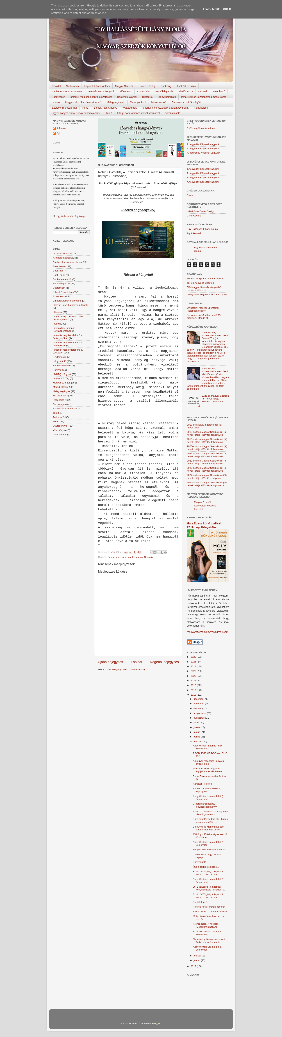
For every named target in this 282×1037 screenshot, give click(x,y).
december (199, 699)
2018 (194, 694)
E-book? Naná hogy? (64, 292)
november (199, 703)
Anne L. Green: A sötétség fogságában (207, 790)
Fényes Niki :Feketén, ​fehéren (209, 906)
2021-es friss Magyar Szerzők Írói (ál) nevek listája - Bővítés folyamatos (207, 455)
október (198, 708)
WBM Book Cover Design (200, 211)
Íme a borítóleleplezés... (206, 866)
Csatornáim (72, 86)
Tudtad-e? (147, 96)
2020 (194, 685)
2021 (194, 680)
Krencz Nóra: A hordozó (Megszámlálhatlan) (206, 925)
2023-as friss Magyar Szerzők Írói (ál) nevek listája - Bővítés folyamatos (207, 469)
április (197, 736)
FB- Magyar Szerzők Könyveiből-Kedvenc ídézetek (204, 288)
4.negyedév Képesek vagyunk (203, 182)
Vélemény (58, 430)
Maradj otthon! (138, 102)
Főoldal (57, 86)
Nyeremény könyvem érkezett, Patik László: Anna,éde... (209, 940)
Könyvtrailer (143, 91)
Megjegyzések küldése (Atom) (128, 669)
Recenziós (58, 400)
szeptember (200, 713)
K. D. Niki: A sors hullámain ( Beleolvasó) (208, 933)
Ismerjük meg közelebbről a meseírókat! (203, 96)
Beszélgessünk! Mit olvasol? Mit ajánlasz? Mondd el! (204, 316)
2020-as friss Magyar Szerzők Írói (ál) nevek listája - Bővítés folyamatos (207, 448)
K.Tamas (61, 128)
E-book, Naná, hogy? (105, 107)
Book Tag (166, 86)
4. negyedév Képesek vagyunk (203, 152)
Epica (190, 195)
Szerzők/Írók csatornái (64, 107)
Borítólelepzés (200, 902)
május (197, 732)
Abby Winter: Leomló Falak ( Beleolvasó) (208, 948)
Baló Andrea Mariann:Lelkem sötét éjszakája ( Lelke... (208, 828)
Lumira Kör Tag (147, 86)
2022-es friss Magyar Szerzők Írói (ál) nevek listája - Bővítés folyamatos (207, 462)
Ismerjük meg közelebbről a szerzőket (91, 96)
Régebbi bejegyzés (164, 662)
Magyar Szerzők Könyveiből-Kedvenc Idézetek (205, 505)
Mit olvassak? (159, 102)
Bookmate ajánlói (127, 96)
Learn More (211, 9)
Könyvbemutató (167, 96)
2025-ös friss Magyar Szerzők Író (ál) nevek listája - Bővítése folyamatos (207, 484)
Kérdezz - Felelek (202, 783)
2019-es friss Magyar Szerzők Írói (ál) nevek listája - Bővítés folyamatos (207, 440)
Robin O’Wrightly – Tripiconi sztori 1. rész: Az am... (208, 873)
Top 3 (109, 113)
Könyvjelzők (201, 107)
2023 (194, 671)
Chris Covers (194, 215)
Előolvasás (126, 91)
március (198, 741)
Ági (58, 133)
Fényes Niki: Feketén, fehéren (209, 849)
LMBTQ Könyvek (62, 374)
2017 (194, 966)
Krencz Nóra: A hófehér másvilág (210, 911)
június (197, 727)
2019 (194, 690)
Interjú (56, 323)
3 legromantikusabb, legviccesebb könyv (205, 805)
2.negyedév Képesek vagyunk (203, 173)
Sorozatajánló (172, 113)
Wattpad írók (129, 107)
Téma (85, 107)
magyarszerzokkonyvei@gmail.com (207, 632)
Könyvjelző (59, 370)
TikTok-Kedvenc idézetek (200, 283)
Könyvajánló (127, 557)
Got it (227, 9)
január (197, 960)
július (197, 722)
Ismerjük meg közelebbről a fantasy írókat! (165, 107)
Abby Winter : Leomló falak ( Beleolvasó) (208, 747)
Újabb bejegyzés (110, 662)
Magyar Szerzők (124, 86)
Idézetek (203, 91)
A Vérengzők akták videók (201, 128)
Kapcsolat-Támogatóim (97, 86)
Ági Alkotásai (194, 233)
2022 (194, 676)
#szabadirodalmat (62, 253)
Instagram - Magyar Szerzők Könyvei (207, 294)
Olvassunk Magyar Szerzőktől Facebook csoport (203, 309)
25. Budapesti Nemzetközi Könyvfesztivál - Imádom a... (209, 888)
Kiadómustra (186, 91)
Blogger (156, 1023)
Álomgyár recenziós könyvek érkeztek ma (208, 762)
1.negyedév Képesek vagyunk (203, 144)
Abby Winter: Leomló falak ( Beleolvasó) (208, 797)
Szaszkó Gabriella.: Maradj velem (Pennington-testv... (211, 813)
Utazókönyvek (60, 425)
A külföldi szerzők (186, 86)
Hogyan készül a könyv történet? (70, 305)
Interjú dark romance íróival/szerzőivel (138, 113)
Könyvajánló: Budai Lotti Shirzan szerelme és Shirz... (210, 820)
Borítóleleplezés (165, 91)
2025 (194, 661)
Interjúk (56, 102)
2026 (194, 656)
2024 (194, 666)
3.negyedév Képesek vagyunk (203, 148)
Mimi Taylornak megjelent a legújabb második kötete (207, 770)
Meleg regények (116, 102)
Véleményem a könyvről (101, 91)
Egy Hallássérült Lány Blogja (71, 216)
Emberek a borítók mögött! (186, 102)
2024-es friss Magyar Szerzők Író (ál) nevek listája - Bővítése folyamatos (207, 476)
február (198, 955)
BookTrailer (58, 96)
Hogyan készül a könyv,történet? (83, 102)
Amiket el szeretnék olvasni (67, 91)
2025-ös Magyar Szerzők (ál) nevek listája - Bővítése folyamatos (215, 398)
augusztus (199, 717)
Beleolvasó (219, 91)
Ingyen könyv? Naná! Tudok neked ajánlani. (76, 113)
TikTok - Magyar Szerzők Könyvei (205, 278)
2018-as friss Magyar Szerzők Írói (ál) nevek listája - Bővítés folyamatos (207, 433)
